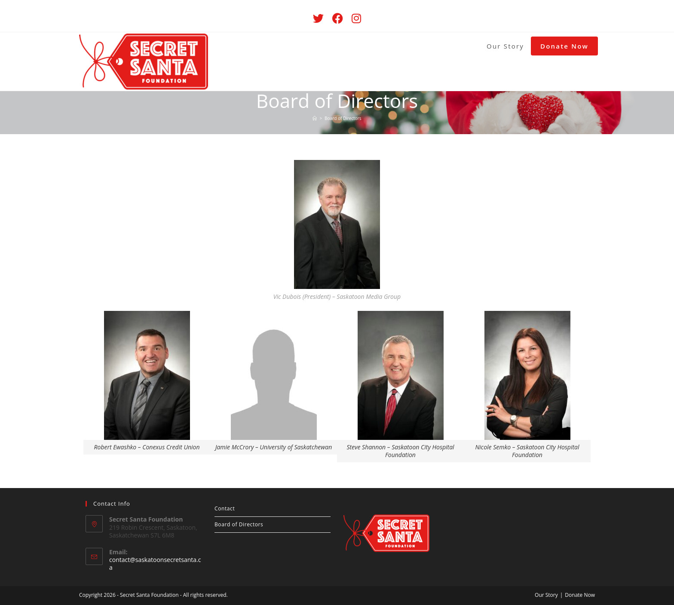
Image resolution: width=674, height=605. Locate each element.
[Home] (314, 118)
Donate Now (580, 595)
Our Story (546, 595)
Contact (224, 508)
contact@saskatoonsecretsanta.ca (155, 563)
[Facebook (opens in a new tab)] (337, 18)
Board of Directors (238, 524)
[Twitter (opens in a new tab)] (318, 18)
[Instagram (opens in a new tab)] (356, 18)
